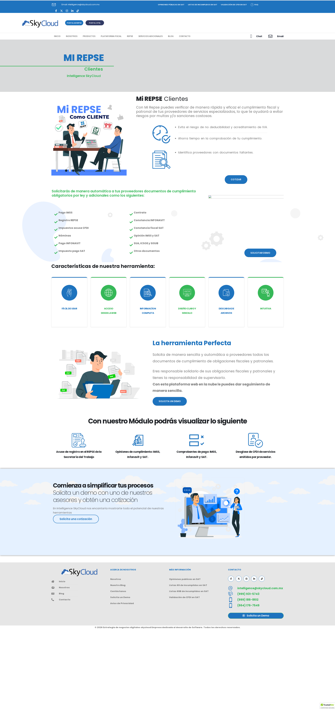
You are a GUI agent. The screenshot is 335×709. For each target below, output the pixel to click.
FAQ (254, 4)
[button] (74, 22)
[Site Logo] (40, 24)
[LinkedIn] (72, 11)
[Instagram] (67, 11)
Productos (89, 36)
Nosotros (71, 36)
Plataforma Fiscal (111, 36)
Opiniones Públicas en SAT (171, 4)
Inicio (57, 36)
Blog (171, 36)
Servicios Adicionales (150, 36)
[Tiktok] (78, 11)
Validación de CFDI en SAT (234, 4)
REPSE (130, 36)
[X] (61, 11)
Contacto (184, 36)
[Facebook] (56, 11)
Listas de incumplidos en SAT (202, 4)
